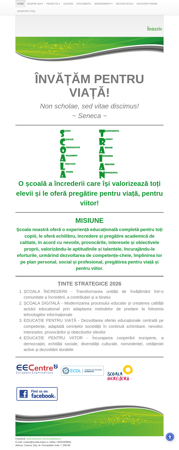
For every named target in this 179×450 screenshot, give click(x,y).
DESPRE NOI (35, 3)
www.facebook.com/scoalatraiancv (44, 438)
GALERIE (68, 3)
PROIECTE (53, 3)
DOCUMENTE (84, 3)
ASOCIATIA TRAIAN (147, 3)
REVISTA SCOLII (125, 3)
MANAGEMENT (103, 3)
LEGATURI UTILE (26, 11)
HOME (20, 3)
